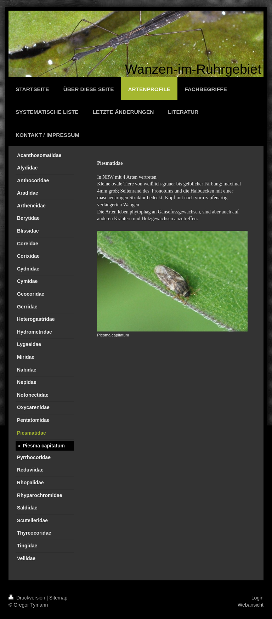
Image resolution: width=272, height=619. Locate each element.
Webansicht (251, 605)
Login (257, 598)
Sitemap (58, 598)
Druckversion (27, 598)
